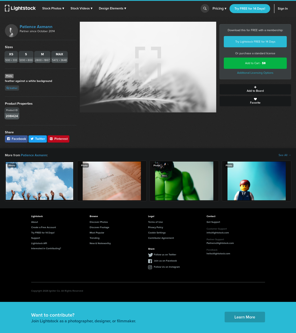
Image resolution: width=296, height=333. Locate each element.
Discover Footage (99, 227)
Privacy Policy (155, 227)
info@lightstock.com (218, 232)
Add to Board (255, 89)
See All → (285, 155)
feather (12, 88)
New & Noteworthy (100, 243)
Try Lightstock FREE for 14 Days (255, 42)
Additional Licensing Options (255, 73)
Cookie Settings (157, 232)
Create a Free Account (43, 227)
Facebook (16, 138)
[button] (53, 8)
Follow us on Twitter (165, 254)
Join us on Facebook (165, 260)
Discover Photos (99, 222)
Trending (94, 238)
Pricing (219, 8)
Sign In (283, 8)
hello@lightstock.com (218, 253)
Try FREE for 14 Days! (249, 8)
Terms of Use (155, 222)
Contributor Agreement (161, 238)
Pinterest (58, 138)
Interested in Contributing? (46, 248)
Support (35, 238)
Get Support (213, 222)
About (34, 222)
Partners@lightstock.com (220, 243)
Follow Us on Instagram (167, 266)
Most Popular (97, 232)
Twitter (37, 138)
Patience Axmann (36, 27)
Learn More (244, 317)
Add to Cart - (255, 63)
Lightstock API (39, 243)
